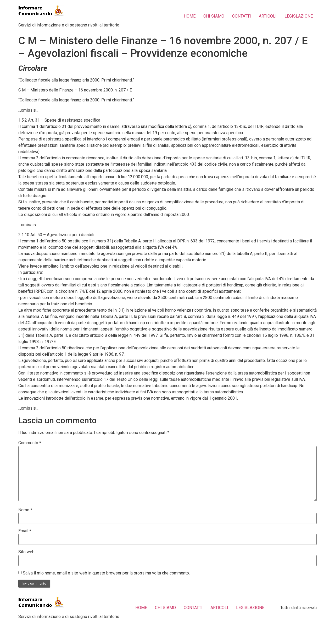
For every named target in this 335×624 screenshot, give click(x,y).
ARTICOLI (268, 16)
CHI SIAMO (213, 16)
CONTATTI (241, 16)
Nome (25, 510)
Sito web (26, 552)
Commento (29, 443)
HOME (190, 16)
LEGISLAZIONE (298, 16)
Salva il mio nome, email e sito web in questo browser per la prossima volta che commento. (106, 573)
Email (24, 531)
